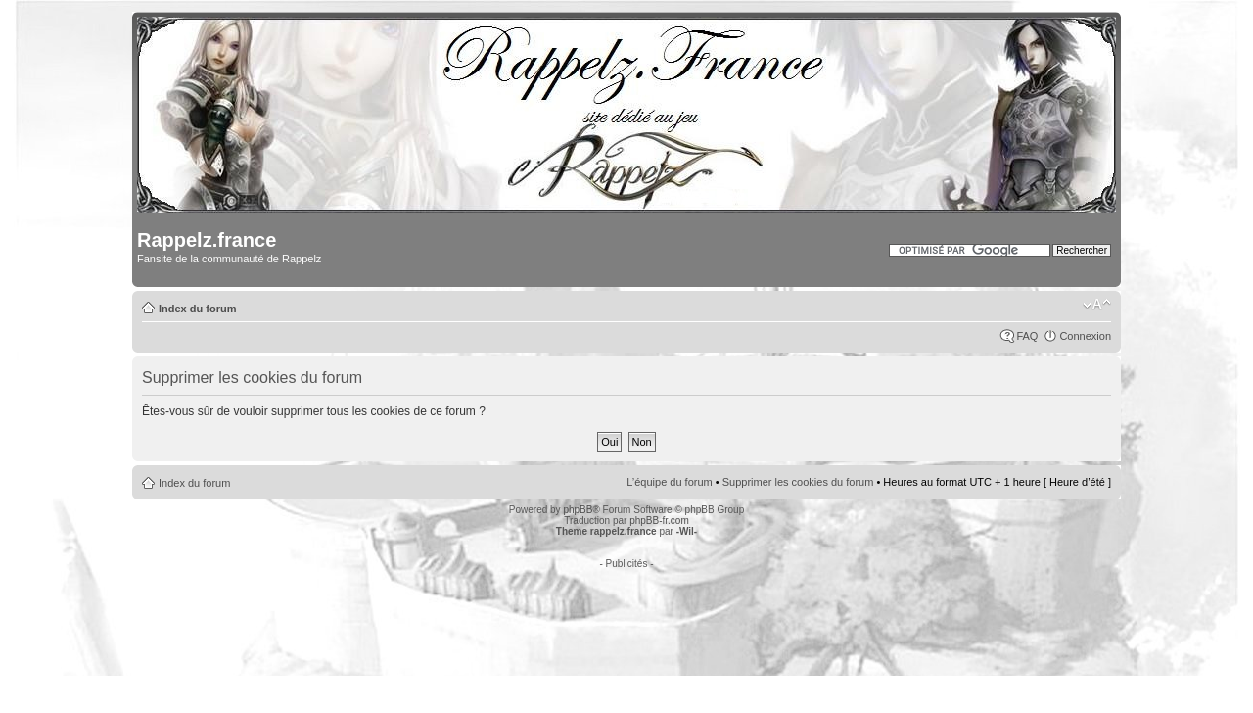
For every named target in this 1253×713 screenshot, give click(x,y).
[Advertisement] (626, 613)
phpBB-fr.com (659, 520)
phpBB (577, 509)
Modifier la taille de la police (1097, 304)
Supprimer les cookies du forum (798, 482)
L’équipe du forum (669, 482)
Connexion (1085, 336)
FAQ (1027, 336)
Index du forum (197, 308)
